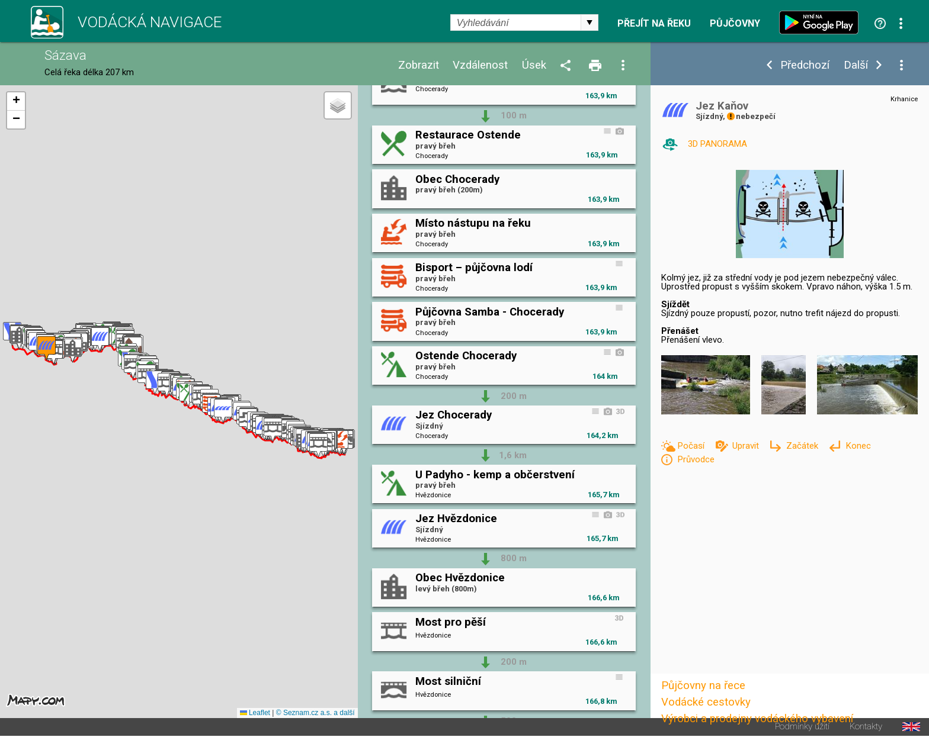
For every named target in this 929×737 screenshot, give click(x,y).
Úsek (534, 65)
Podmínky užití (802, 726)
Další (856, 65)
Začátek (803, 445)
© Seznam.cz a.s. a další (315, 713)
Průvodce (696, 459)
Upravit (746, 445)
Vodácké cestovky (706, 702)
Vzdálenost (480, 65)
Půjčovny (735, 23)
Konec (858, 445)
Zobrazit (418, 65)
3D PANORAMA (717, 144)
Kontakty (866, 726)
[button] (339, 442)
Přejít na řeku (654, 23)
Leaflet (255, 713)
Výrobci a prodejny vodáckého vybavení (757, 718)
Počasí (692, 445)
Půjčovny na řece (703, 685)
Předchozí (804, 65)
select (589, 22)
